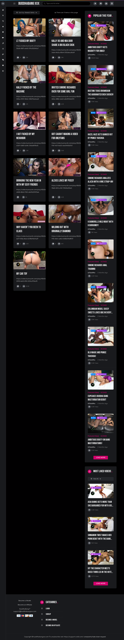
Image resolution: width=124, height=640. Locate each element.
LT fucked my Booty (26, 41)
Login (48, 608)
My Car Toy (21, 274)
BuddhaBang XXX (28, 3)
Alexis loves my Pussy (63, 180)
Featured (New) (93, 44)
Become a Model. (24, 600)
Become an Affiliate (25, 605)
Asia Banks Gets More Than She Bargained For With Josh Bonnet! (100, 505)
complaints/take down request (95, 637)
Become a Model (51, 620)
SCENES (104, 44)
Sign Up (48, 614)
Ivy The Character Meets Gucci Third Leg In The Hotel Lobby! (100, 572)
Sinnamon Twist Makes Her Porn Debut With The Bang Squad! (100, 539)
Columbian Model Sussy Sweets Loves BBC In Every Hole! (99, 312)
